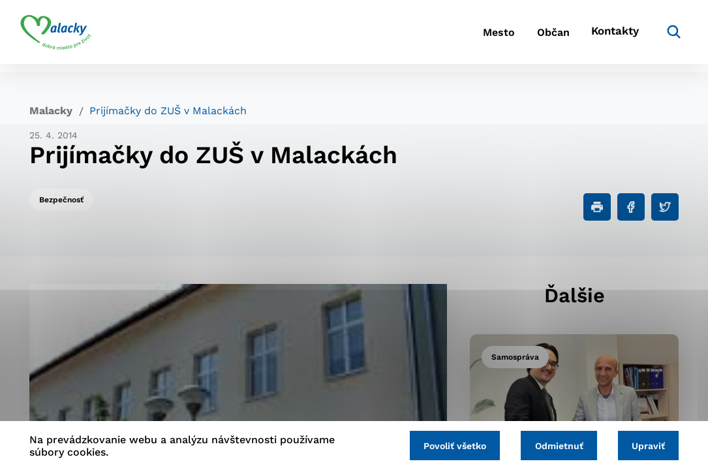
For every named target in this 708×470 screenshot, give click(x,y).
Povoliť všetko (445, 445)
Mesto (466, 36)
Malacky (50, 110)
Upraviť (646, 445)
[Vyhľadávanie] (659, 35)
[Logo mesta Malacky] (64, 36)
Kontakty (602, 36)
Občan (530, 36)
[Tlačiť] (597, 207)
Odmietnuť (553, 445)
